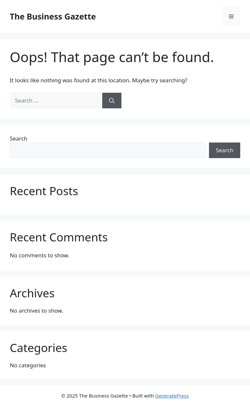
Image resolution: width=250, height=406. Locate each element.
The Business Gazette (53, 16)
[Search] (111, 100)
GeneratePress (172, 395)
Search (18, 138)
